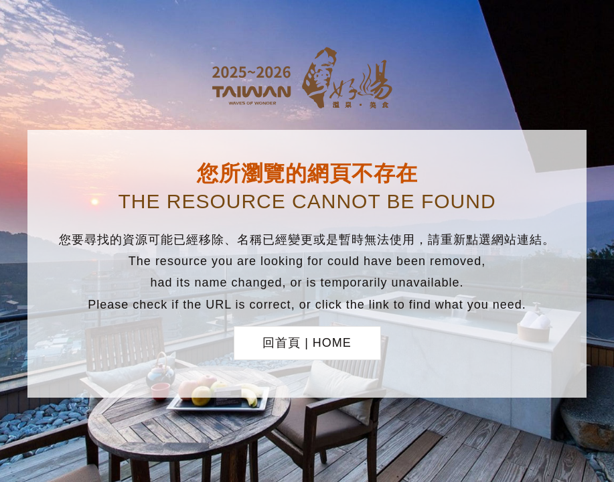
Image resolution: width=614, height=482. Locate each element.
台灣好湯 (307, 79)
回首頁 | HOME (307, 342)
